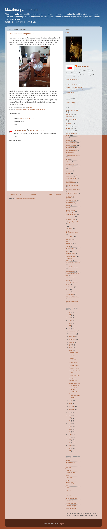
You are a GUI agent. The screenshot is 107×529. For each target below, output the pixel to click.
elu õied (68, 173)
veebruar (72, 406)
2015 (69, 423)
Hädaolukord (73, 362)
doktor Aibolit (70, 131)
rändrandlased (70, 253)
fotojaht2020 (69, 237)
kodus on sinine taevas (73, 167)
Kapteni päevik (70, 102)
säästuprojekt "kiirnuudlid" (70, 242)
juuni (71, 347)
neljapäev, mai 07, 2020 (27, 118)
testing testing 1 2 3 (72, 222)
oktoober (72, 336)
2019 (69, 412)
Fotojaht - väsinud (74, 368)
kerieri (67, 251)
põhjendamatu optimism (70, 196)
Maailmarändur (70, 147)
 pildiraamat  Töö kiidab (72, 297)
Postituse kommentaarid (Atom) (25, 198)
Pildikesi (68, 496)
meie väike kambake (72, 119)
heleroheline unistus (72, 267)
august (71, 342)
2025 (69, 315)
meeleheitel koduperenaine (70, 181)
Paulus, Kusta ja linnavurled (74, 87)
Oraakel (68, 292)
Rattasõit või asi (74, 375)
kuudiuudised (70, 287)
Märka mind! (73, 381)
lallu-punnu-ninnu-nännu (37, 109)
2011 (69, 434)
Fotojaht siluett (73, 352)
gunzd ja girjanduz (71, 142)
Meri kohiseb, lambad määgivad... (73, 389)
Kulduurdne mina (71, 214)
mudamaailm (70, 152)
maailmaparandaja (20, 130)
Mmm (67, 159)
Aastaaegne (69, 501)
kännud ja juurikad (71, 503)
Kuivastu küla (70, 92)
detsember (72, 331)
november (72, 334)
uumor (67, 289)
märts (71, 403)
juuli (70, 345)
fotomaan (19, 109)
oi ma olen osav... (71, 145)
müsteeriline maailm (72, 185)
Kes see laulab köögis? (73, 155)
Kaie (67, 485)
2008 (69, 442)
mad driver (69, 171)
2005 (69, 451)
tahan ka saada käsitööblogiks (70, 211)
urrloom (68, 207)
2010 (69, 437)
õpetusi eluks (70, 248)
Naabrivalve (69, 228)
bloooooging (69, 140)
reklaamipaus (70, 294)
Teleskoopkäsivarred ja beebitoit (22, 34)
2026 (69, 312)
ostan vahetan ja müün (73, 263)
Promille (68, 490)
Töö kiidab (69, 128)
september (72, 339)
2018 (69, 415)
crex (67, 465)
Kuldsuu (68, 162)
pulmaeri (68, 205)
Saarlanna (69, 478)
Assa (67, 480)
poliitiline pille (70, 271)
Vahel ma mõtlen (71, 219)
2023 (69, 320)
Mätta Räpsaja (70, 483)
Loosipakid (72, 378)
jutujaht (68, 280)
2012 (69, 432)
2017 (69, 418)
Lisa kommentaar (15, 140)
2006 (69, 448)
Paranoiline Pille (71, 200)
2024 (69, 317)
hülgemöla (26, 109)
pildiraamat (69, 117)
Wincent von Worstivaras (69, 259)
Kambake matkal (71, 508)
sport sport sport (71, 178)
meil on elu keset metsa (73, 189)
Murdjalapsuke (70, 463)
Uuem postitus (15, 194)
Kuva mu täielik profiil (72, 79)
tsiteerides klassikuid (72, 301)
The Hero (68, 460)
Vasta (15, 124)
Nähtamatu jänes (71, 256)
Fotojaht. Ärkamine (73, 359)
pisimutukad (69, 239)
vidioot (68, 246)
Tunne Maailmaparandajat (72, 232)
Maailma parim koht (21, 10)
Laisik (67, 475)
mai (70, 350)
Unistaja (68, 470)
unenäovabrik (70, 176)
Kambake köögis (71, 505)
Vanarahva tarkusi (71, 193)
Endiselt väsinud (74, 365)
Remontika (69, 278)
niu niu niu (69, 126)
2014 (69, 426)
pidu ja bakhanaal (71, 150)
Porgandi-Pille (70, 217)
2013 (69, 429)
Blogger (61, 524)
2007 (69, 445)
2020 (69, 328)
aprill (71, 401)
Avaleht (34, 194)
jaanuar (72, 409)
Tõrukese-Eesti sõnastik (73, 85)
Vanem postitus (54, 194)
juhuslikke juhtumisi (72, 110)
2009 (69, 440)
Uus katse (72, 355)
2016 (69, 421)
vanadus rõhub (70, 164)
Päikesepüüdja (70, 473)
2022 (69, 323)
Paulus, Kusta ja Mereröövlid (74, 90)
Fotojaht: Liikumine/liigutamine (74, 395)
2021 (69, 326)
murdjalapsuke (70, 202)
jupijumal (68, 468)
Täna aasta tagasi (71, 498)
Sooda (68, 488)
